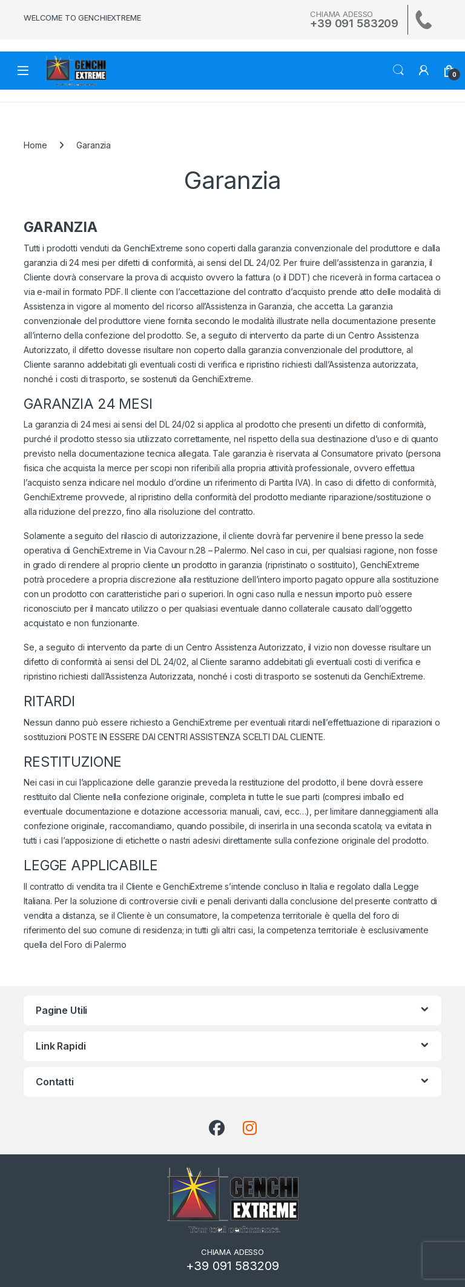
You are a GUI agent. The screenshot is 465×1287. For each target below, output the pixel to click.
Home (35, 145)
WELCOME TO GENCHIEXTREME (82, 17)
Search (398, 70)
